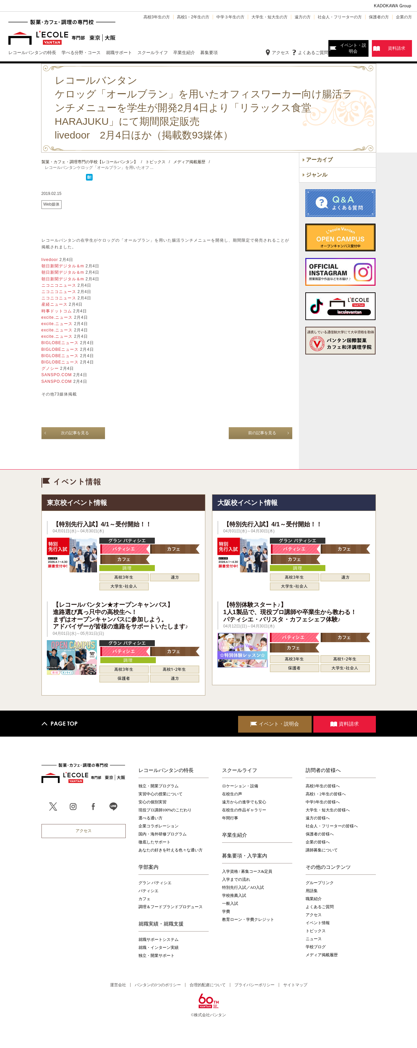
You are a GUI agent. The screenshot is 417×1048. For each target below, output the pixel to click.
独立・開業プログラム (158, 786)
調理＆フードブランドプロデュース (170, 906)
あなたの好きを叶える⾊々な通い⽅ (170, 850)
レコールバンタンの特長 (166, 770)
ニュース (314, 939)
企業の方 (404, 17)
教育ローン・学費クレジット (248, 919)
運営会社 (118, 985)
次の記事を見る (75, 433)
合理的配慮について (208, 985)
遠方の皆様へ (318, 818)
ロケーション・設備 (240, 786)
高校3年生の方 (156, 17)
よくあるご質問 (313, 52)
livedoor (50, 259)
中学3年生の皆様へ (323, 802)
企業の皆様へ (318, 842)
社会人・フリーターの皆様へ (332, 826)
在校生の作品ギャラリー (244, 810)
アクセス (280, 52)
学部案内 (148, 867)
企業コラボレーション (158, 826)
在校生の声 (232, 794)
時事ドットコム (57, 311)
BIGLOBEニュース (60, 342)
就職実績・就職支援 (161, 924)
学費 (226, 911)
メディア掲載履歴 (322, 955)
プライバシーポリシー (254, 985)
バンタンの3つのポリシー (158, 985)
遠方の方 (303, 17)
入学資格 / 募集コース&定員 (247, 871)
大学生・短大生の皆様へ (328, 810)
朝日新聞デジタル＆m (63, 266)
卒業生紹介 (234, 835)
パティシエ (148, 890)
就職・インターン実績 (158, 947)
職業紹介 (314, 898)
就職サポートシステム (158, 939)
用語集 (312, 890)
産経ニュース (55, 304)
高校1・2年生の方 (193, 17)
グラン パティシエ (155, 882)
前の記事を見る (262, 433)
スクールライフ (239, 770)
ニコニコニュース (59, 285)
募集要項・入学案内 (244, 855)
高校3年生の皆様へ (323, 786)
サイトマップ (295, 985)
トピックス (316, 931)
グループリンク (320, 882)
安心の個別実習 (152, 802)
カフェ (144, 898)
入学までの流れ (236, 879)
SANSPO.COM (57, 374)
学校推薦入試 (234, 895)
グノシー (50, 368)
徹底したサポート (154, 842)
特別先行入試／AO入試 (243, 887)
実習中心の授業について (160, 794)
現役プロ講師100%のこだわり (165, 810)
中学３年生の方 (230, 17)
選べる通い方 (150, 818)
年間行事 (230, 818)
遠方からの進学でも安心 (244, 802)
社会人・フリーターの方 (340, 17)
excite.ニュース (57, 317)
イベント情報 (318, 923)
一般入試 (230, 903)
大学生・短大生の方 (269, 17)
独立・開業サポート (156, 955)
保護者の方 (379, 17)
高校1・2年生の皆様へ (326, 794)
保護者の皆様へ (320, 834)
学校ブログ (316, 947)
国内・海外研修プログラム (162, 834)
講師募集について (322, 850)
